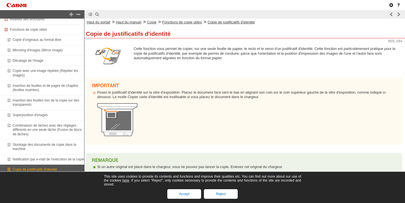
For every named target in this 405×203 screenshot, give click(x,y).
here (125, 180)
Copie (151, 22)
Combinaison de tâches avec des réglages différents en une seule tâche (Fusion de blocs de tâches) (47, 129)
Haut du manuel (128, 22)
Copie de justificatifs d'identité (35, 169)
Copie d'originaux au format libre (37, 40)
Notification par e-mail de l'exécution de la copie (48, 159)
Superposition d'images (30, 115)
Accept (184, 194)
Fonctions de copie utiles (28, 30)
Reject (221, 194)
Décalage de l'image (28, 61)
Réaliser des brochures (27, 19)
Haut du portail (98, 22)
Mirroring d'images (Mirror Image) (38, 50)
